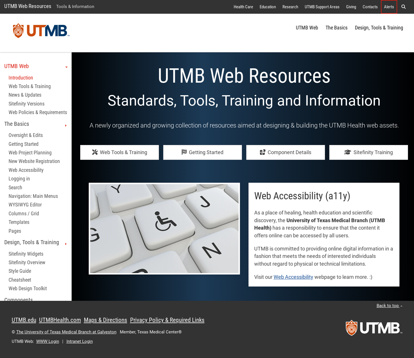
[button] (403, 7)
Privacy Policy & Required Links (167, 320)
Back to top (390, 305)
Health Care (243, 6)
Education (268, 6)
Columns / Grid (24, 213)
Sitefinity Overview (27, 262)
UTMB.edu (24, 320)
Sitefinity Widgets (26, 254)
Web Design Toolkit (28, 288)
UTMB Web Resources (27, 6)
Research (290, 6)
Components (36, 300)
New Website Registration (34, 161)
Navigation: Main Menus (33, 196)
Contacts (370, 6)
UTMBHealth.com (60, 320)
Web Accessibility (26, 170)
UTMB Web (307, 28)
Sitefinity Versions (27, 104)
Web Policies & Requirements (38, 112)
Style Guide (20, 271)
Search (15, 187)
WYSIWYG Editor (25, 205)
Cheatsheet (20, 280)
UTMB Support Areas (322, 6)
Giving (351, 6)
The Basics (337, 28)
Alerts (389, 6)
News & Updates (25, 95)
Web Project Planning (30, 153)
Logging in (19, 179)
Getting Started (24, 144)
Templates (19, 222)
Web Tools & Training (30, 86)
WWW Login (47, 341)
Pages (15, 231)
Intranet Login (79, 341)
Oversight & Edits (26, 135)
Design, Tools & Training (379, 28)
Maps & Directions (105, 320)
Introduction (21, 78)
